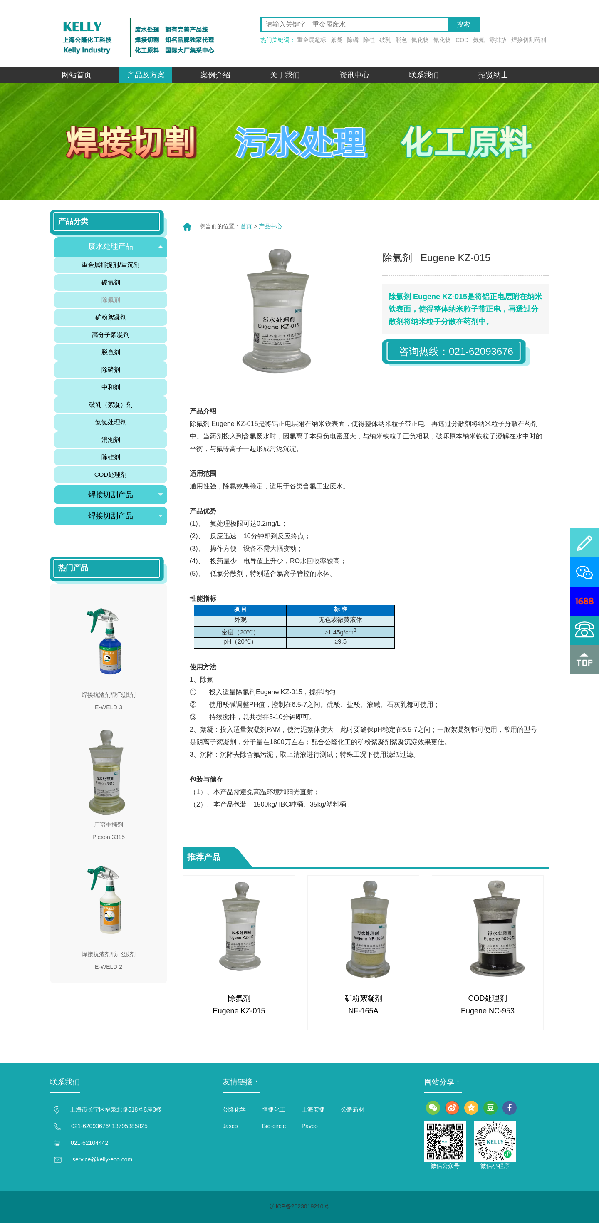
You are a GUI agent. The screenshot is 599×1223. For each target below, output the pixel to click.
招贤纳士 (493, 75)
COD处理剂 (487, 998)
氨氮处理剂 (110, 422)
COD (461, 40)
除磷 (353, 40)
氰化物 (442, 40)
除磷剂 (110, 369)
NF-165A (363, 1011)
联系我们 (424, 75)
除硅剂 (110, 456)
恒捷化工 (273, 1109)
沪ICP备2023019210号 (299, 1206)
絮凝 (336, 40)
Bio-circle (274, 1126)
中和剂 (110, 387)
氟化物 (420, 40)
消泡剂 (110, 439)
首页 (246, 226)
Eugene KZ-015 (239, 1011)
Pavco (310, 1126)
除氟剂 (239, 998)
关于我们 (285, 75)
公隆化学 (234, 1109)
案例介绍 (215, 75)
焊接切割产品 (125, 494)
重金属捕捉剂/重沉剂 (110, 264)
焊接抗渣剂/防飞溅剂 (109, 694)
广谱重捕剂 (108, 824)
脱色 (401, 40)
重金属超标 (311, 40)
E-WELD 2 (108, 966)
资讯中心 (354, 75)
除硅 (369, 40)
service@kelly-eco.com (102, 1159)
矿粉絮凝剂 (363, 998)
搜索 (463, 24)
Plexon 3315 (108, 837)
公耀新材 (352, 1109)
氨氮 (479, 40)
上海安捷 (313, 1109)
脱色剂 (110, 352)
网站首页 (77, 75)
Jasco (230, 1126)
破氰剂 (110, 282)
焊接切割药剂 (528, 40)
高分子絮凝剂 (110, 334)
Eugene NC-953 (488, 1011)
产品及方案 (146, 75)
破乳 (385, 40)
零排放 (498, 40)
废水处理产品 (125, 246)
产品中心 (270, 226)
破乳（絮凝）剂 (111, 404)
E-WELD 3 (108, 707)
